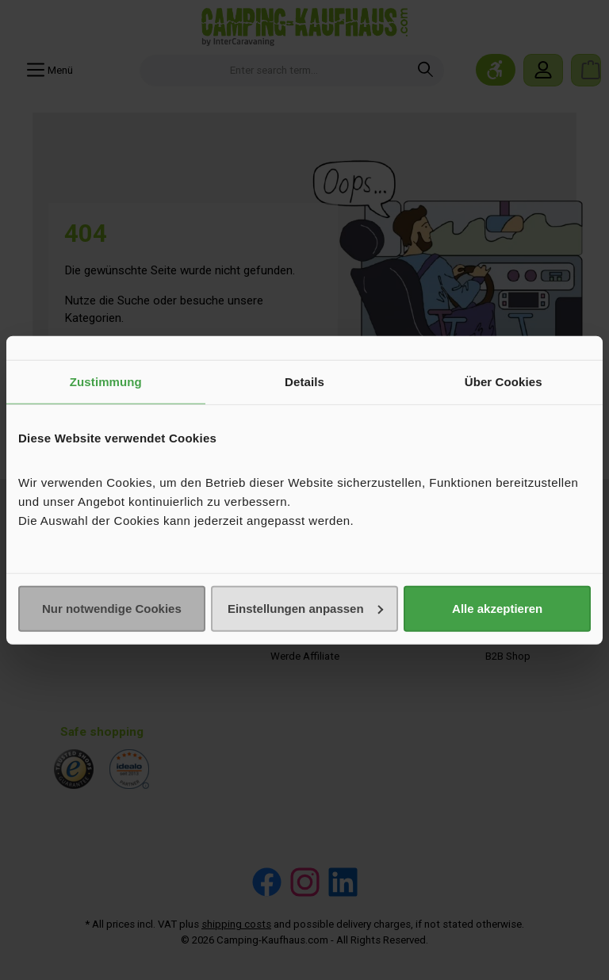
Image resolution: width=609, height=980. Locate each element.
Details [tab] (304, 382)
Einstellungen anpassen (305, 607)
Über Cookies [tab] (503, 382)
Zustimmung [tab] (106, 382)
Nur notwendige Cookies (112, 607)
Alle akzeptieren (497, 607)
